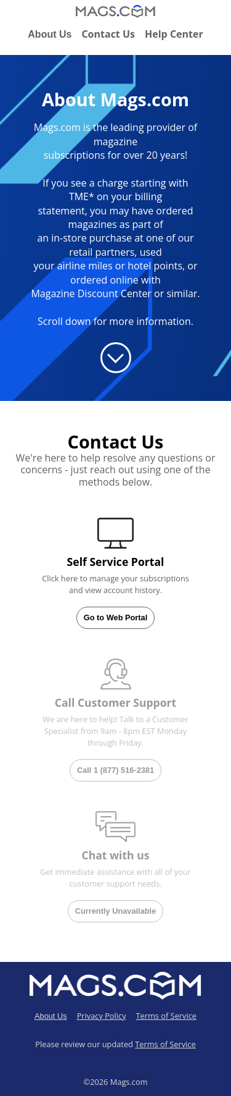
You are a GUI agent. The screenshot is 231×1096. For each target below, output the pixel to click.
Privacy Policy (101, 1015)
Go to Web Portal (116, 617)
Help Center (174, 34)
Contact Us (108, 34)
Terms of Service (166, 1015)
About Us (49, 34)
